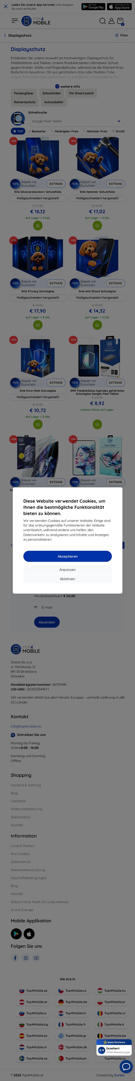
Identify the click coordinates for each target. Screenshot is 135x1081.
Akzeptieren (68, 556)
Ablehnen (67, 579)
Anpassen (67, 569)
